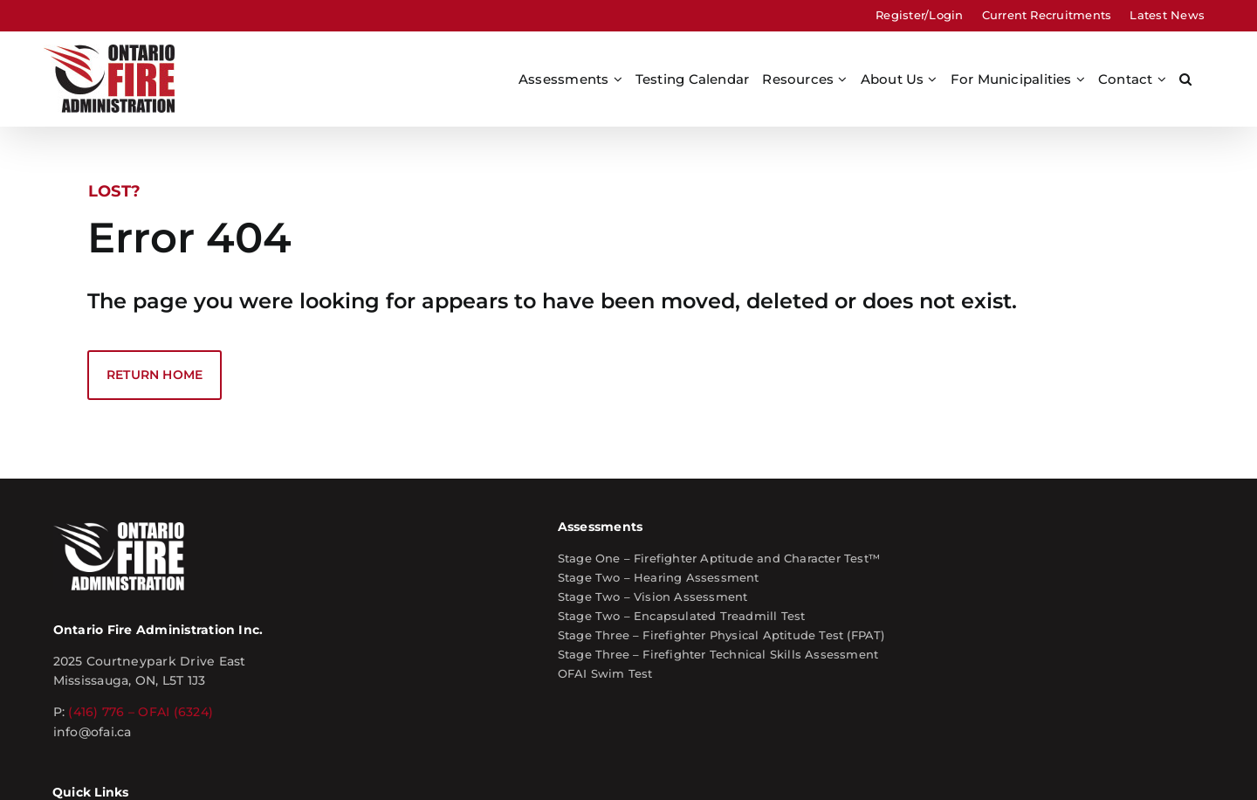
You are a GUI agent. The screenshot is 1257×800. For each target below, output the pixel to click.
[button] (1185, 78)
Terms (547, 755)
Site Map (492, 755)
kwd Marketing (1159, 755)
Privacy (598, 755)
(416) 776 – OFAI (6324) (291, 609)
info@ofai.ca (242, 629)
